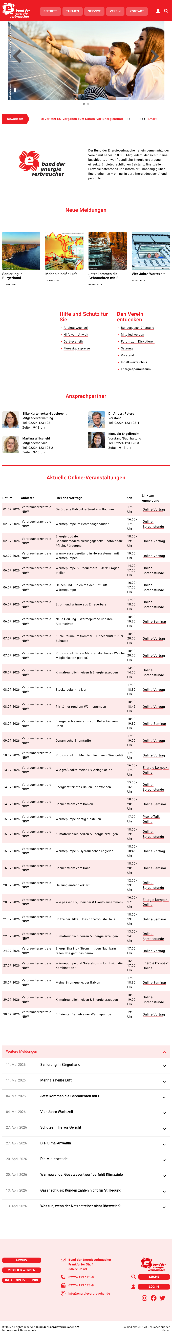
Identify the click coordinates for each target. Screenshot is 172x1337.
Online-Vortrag (154, 509)
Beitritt (50, 11)
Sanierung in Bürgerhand (12, 276)
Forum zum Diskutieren (138, 341)
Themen (72, 11)
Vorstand (127, 355)
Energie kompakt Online (156, 769)
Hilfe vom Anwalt (76, 334)
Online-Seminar (155, 620)
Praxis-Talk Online (152, 817)
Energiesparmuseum (136, 369)
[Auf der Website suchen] (166, 11)
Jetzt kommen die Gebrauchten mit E (103, 276)
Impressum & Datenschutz (19, 1327)
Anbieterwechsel (76, 328)
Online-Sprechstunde (154, 523)
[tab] (86, 1049)
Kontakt (137, 11)
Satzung (127, 348)
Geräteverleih (73, 341)
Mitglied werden (132, 334)
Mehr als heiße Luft (61, 274)
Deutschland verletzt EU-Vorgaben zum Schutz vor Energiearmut (90, 119)
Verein (115, 11)
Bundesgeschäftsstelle (137, 328)
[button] (17, 56)
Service (94, 11)
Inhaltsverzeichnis (134, 362)
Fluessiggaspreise (77, 348)
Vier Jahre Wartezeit (148, 274)
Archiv (21, 1258)
